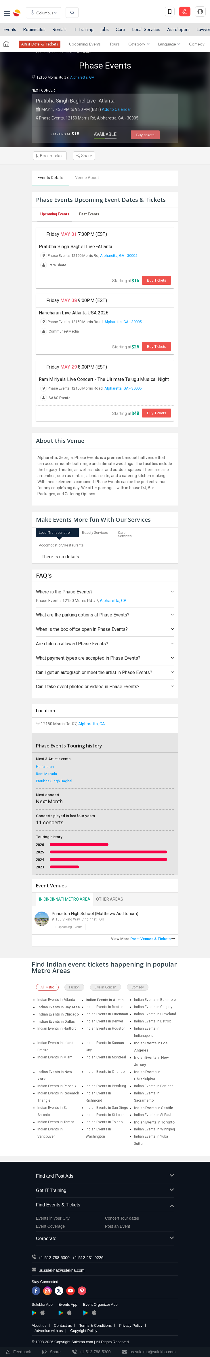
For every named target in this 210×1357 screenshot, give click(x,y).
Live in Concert (106, 987)
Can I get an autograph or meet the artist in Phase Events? (105, 672)
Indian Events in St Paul (152, 1115)
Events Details (50, 177)
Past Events (89, 214)
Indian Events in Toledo (104, 1122)
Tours (114, 44)
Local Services (146, 29)
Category (139, 44)
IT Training (83, 29)
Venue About (87, 177)
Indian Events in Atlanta (56, 1000)
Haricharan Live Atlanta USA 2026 (74, 313)
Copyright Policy (83, 1331)
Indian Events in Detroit (152, 1021)
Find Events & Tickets (105, 1205)
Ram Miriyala (46, 774)
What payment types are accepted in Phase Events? (105, 658)
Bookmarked (50, 155)
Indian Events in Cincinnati (107, 1014)
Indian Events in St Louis (105, 1115)
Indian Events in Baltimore (155, 1000)
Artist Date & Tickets (39, 44)
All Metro (47, 987)
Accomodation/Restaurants (61, 545)
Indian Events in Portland (153, 1086)
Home (40, 52)
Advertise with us (49, 1331)
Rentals (59, 29)
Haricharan (45, 766)
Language (169, 44)
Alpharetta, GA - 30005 (118, 255)
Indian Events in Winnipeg (154, 1129)
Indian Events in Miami (55, 1057)
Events (9, 29)
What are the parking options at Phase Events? (105, 615)
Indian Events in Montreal (106, 1057)
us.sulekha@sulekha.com (62, 1270)
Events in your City (53, 1218)
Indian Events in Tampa (55, 1122)
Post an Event (117, 1226)
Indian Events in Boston (104, 1007)
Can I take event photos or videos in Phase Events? (105, 686)
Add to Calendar (116, 109)
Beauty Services (95, 533)
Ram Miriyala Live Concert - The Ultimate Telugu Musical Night (104, 379)
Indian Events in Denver (104, 1021)
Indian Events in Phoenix (56, 1086)
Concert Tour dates (122, 1218)
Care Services (125, 534)
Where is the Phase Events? (105, 592)
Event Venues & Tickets (152, 939)
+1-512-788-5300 (54, 1257)
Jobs (104, 29)
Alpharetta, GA (82, 77)
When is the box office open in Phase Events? (105, 629)
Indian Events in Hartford (57, 1028)
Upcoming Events (85, 44)
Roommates (34, 29)
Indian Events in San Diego (107, 1108)
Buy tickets (145, 135)
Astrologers (178, 29)
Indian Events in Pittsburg (106, 1086)
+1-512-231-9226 (88, 1257)
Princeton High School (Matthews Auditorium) (95, 913)
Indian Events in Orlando (105, 1072)
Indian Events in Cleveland (155, 1014)
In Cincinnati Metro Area (64, 899)
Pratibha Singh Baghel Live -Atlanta (75, 101)
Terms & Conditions (95, 1325)
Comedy (197, 44)
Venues (57, 52)
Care (120, 29)
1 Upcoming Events (68, 927)
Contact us (63, 1325)
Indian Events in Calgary (153, 1007)
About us (39, 1325)
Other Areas (109, 899)
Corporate (105, 1239)
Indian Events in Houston (105, 1028)
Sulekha (17, 13)
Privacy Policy (130, 1325)
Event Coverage (50, 1226)
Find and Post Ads (105, 1176)
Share (84, 155)
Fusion (74, 987)
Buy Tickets (156, 280)
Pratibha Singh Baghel (54, 781)
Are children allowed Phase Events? (105, 643)
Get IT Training (105, 1191)
